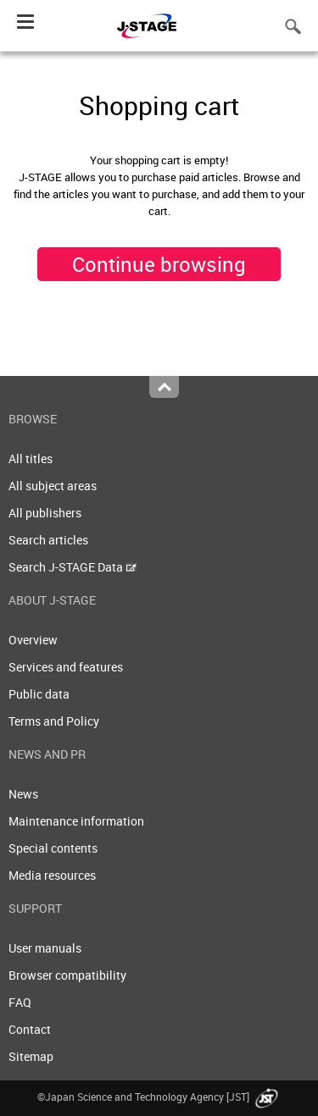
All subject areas (52, 486)
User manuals (44, 948)
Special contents (53, 848)
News (23, 794)
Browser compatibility (67, 975)
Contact (29, 1029)
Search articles (48, 540)
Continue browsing (159, 264)
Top (164, 387)
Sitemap (30, 1056)
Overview (33, 640)
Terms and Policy (53, 721)
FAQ (19, 1002)
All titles (30, 458)
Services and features (65, 667)
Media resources (52, 875)
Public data (39, 694)
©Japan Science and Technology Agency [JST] (159, 1096)
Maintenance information (76, 821)
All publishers (44, 513)
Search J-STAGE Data (72, 567)
